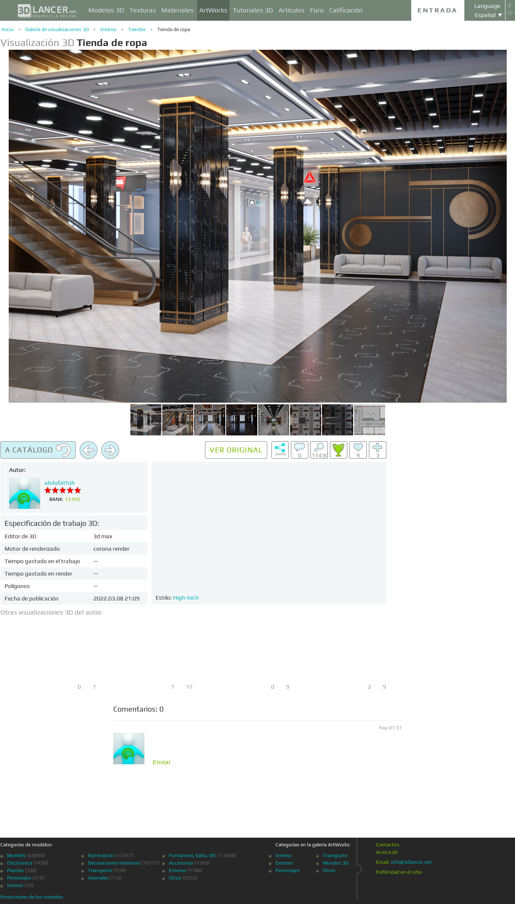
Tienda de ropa (173, 29)
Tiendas (137, 29)
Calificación (346, 10)
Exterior (177, 870)
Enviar (162, 762)
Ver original (236, 449)
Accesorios (181, 863)
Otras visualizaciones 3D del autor (51, 612)
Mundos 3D (336, 863)
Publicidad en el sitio (399, 872)
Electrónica (19, 863)
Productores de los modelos (31, 897)
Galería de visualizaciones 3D (57, 29)
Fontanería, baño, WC (193, 855)
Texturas (142, 10)
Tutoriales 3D (253, 10)
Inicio (8, 29)
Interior (108, 29)
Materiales (177, 10)
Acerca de (387, 852)
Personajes (19, 878)
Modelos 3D (106, 10)
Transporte (100, 870)
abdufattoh (59, 482)
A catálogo (38, 450)
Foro (317, 10)
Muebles (16, 855)
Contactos (387, 845)
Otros (175, 878)
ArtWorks (213, 10)
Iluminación (101, 855)
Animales (98, 878)
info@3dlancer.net (411, 862)
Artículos (291, 10)
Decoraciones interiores (114, 863)
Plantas (15, 870)
